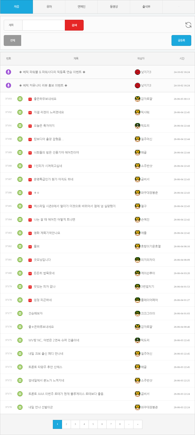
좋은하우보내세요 (45, 98)
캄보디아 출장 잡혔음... (49, 139)
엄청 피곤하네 (43, 300)
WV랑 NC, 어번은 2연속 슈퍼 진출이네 (53, 340)
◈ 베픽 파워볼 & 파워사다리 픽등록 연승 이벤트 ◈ (52, 72)
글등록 (181, 40)
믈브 (36, 246)
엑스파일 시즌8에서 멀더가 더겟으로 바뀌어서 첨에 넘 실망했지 (75, 206)
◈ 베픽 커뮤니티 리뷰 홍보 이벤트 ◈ (43, 85)
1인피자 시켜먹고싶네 (48, 166)
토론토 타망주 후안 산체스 (45, 367)
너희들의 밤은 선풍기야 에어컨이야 (56, 152)
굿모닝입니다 (42, 259)
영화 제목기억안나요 (47, 233)
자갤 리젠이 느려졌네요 (49, 112)
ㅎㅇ (36, 192)
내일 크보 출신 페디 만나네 (45, 353)
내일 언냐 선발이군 (40, 407)
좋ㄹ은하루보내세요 (41, 326)
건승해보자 (35, 313)
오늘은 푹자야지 (44, 125)
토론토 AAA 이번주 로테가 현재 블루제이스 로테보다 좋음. (66, 393)
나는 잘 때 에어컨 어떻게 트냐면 (54, 219)
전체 (12, 40)
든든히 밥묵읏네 (44, 273)
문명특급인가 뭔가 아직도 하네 (53, 179)
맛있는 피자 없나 (44, 286)
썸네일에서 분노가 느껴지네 (46, 380)
